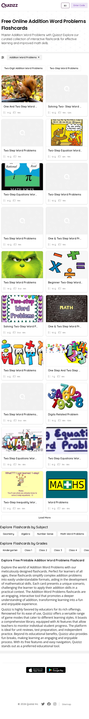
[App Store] (35, 670)
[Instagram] (54, 704)
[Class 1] (28, 550)
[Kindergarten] (10, 550)
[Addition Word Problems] (24, 57)
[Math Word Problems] (72, 534)
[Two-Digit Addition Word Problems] (23, 68)
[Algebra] (25, 534)
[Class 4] (73, 550)
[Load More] (44, 517)
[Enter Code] (79, 5)
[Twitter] (43, 704)
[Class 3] (58, 550)
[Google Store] (56, 670)
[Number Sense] (45, 534)
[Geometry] (8, 534)
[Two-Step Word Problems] (64, 68)
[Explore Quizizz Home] (9, 5)
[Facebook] (49, 704)
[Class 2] (43, 550)
